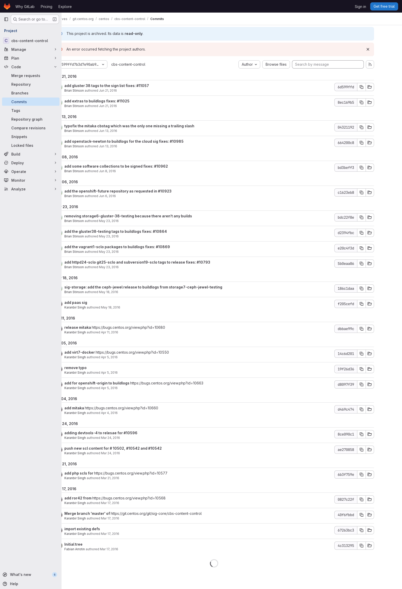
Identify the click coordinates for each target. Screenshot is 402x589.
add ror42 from (96, 498)
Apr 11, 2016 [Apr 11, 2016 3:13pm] (127, 332)
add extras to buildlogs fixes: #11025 (114, 101)
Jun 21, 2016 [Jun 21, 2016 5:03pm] (126, 90)
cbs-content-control (146, 64)
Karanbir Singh (93, 307)
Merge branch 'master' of (105, 513)
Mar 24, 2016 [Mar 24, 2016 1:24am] (128, 453)
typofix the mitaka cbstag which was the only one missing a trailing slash (147, 126)
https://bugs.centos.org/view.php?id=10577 (148, 473)
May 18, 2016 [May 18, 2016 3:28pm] (128, 307)
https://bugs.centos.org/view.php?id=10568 (146, 498)
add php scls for (97, 473)
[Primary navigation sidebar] (6, 19)
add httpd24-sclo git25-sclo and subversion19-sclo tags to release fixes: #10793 (155, 262)
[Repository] (30, 84)
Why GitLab (25, 6)
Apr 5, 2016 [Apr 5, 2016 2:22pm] (127, 372)
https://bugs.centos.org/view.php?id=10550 (150, 352)
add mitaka (92, 408)
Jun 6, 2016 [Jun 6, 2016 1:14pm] (125, 196)
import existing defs (100, 529)
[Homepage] (7, 6)
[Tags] (30, 110)
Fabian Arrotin (92, 549)
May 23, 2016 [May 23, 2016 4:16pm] (126, 252)
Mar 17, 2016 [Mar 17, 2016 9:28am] (128, 534)
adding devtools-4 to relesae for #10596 (118, 433)
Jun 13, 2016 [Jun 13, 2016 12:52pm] (126, 131)
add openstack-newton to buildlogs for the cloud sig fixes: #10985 (141, 141)
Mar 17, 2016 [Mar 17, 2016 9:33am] (128, 518)
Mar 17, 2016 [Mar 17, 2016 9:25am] (127, 549)
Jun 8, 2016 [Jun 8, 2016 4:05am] (125, 171)
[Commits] (30, 102)
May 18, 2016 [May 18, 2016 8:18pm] (126, 292)
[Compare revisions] (30, 128)
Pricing (46, 6)
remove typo (93, 367)
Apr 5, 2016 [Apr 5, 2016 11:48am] (127, 388)
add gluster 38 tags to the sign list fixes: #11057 (124, 85)
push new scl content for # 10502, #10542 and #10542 (130, 448)
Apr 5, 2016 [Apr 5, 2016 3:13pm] (127, 357)
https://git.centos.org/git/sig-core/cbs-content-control (173, 513)
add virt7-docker (97, 352)
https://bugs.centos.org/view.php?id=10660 (139, 408)
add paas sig (93, 302)
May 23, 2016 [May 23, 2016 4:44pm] (126, 221)
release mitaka (95, 327)
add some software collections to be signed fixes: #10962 (134, 166)
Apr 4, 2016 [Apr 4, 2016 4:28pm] (127, 413)
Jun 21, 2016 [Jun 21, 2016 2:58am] (126, 106)
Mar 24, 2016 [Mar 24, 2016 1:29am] (128, 438)
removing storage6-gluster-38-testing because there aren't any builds (146, 216)
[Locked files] (30, 145)
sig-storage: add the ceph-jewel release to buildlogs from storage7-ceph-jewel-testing (161, 287)
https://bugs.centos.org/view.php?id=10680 (146, 327)
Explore (65, 6)
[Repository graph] (30, 119)
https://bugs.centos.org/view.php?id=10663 (184, 383)
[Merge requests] (30, 75)
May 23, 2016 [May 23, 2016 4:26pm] (126, 236)
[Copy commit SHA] (379, 87)
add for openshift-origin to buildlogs (115, 383)
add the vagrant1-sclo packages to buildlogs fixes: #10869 (135, 247)
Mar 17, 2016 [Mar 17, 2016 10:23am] (128, 503)
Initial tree (91, 544)
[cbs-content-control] (30, 40)
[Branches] (30, 93)
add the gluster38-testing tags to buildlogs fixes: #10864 (133, 231)
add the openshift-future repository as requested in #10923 (135, 191)
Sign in (360, 6)
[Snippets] (30, 136)
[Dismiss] (386, 49)
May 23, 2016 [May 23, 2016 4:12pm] (126, 267)
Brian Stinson (92, 90)
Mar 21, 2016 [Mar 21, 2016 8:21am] (128, 478)
